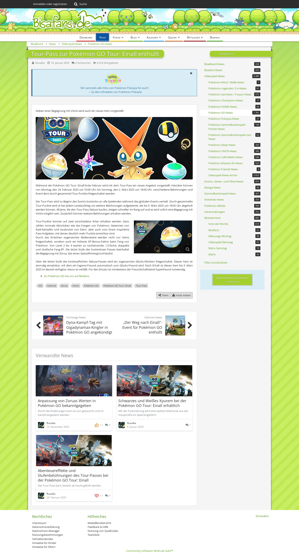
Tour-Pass (141, 285)
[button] (191, 73)
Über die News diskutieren (232, 279)
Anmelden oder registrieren (50, 4)
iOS (40, 285)
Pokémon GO (91, 285)
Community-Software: (149, 551)
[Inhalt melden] (181, 295)
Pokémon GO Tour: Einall (117, 285)
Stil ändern (262, 516)
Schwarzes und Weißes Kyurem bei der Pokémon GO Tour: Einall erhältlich (152, 403)
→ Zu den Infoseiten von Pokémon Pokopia (115, 92)
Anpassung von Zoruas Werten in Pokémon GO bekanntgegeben (67, 403)
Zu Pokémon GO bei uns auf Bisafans (66, 276)
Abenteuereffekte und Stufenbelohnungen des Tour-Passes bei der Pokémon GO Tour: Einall (73, 475)
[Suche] (80, 4)
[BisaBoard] (149, 21)
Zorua (64, 285)
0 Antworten (83, 63)
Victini (75, 285)
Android (51, 285)
